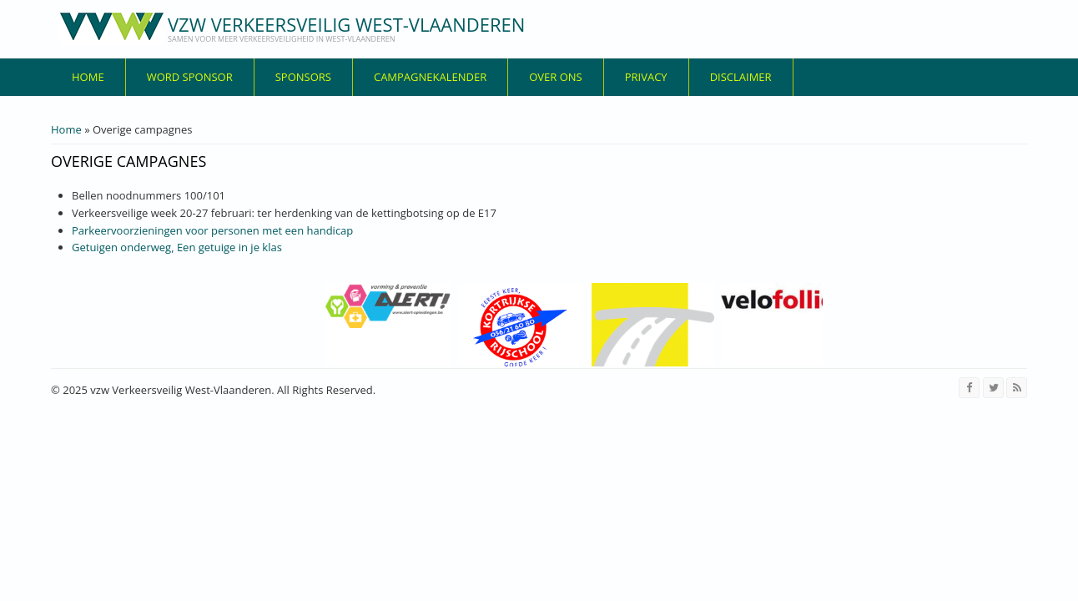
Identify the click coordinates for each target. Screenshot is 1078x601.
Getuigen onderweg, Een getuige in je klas (177, 247)
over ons (555, 76)
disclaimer (741, 76)
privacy (646, 76)
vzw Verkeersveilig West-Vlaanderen (346, 24)
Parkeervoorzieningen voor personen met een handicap (212, 230)
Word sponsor (190, 76)
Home (88, 76)
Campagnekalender (430, 76)
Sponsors (303, 76)
